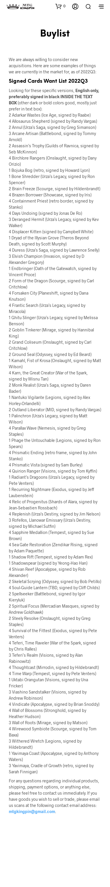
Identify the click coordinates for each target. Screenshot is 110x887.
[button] (60, 6)
